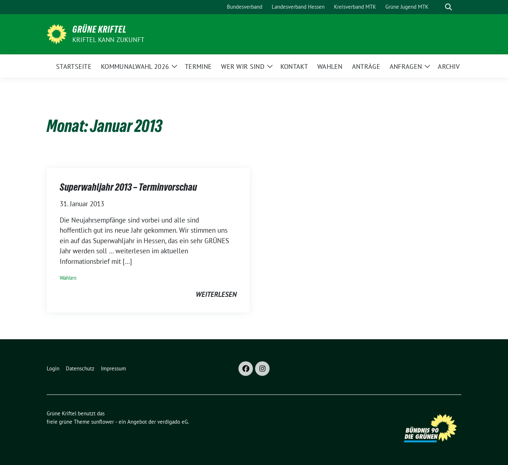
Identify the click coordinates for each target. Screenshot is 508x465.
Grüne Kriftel (99, 29)
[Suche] (438, 7)
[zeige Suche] (448, 7)
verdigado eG (172, 421)
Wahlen (68, 277)
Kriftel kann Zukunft (108, 40)
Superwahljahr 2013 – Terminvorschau (128, 187)
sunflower (102, 421)
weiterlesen (216, 294)
